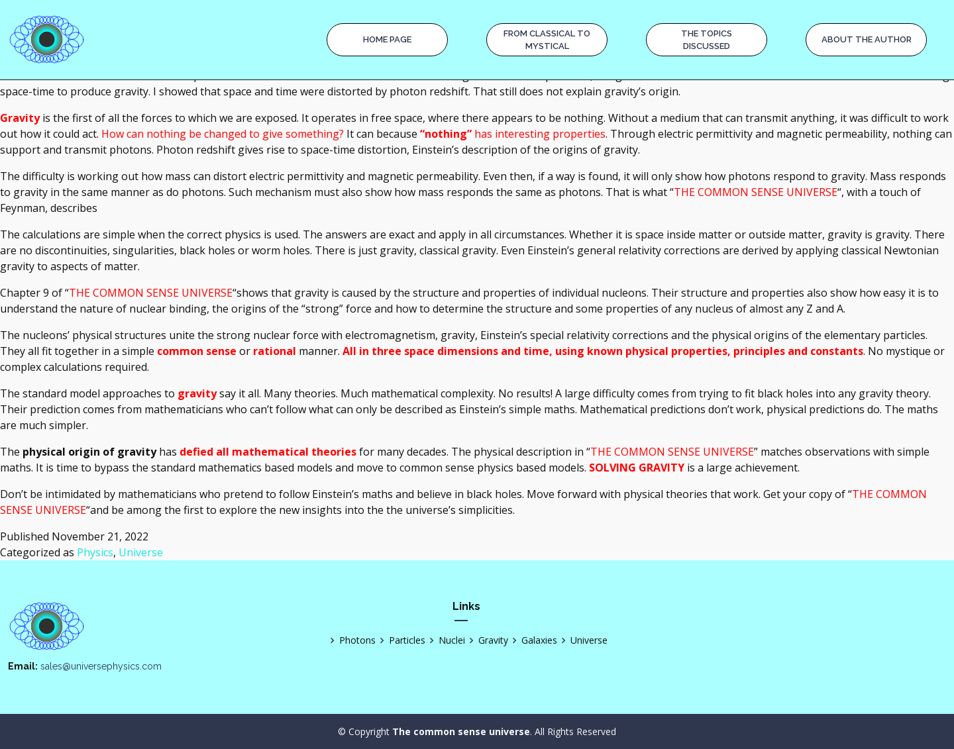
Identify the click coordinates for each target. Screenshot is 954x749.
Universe (141, 552)
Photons (351, 640)
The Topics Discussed (706, 40)
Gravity (486, 640)
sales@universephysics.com (101, 666)
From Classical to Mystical (547, 40)
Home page (387, 39)
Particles (400, 640)
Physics (95, 552)
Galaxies (532, 640)
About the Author (867, 39)
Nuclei (445, 640)
